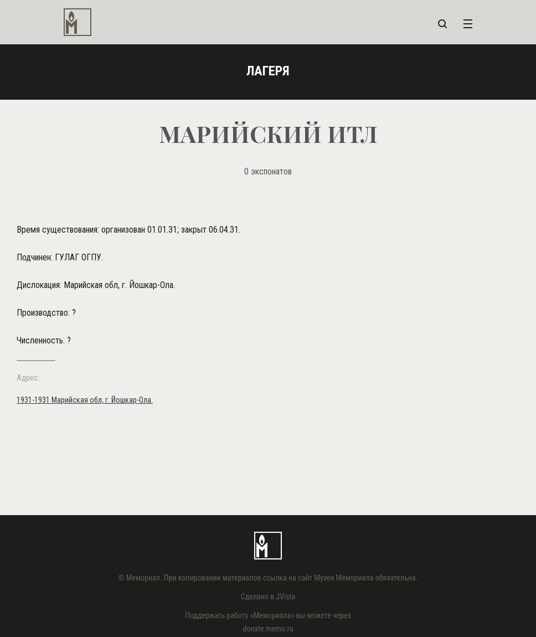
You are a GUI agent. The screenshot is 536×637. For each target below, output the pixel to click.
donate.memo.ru (268, 628)
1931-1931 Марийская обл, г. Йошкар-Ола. (85, 399)
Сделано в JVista (268, 596)
